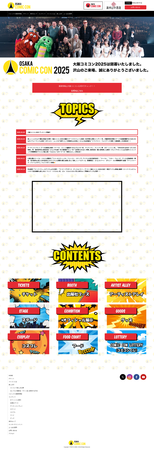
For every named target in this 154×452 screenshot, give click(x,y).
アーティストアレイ (16, 406)
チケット (26, 13)
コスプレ (13, 412)
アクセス (11, 433)
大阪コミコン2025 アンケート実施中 (39, 132)
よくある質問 (68, 13)
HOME (11, 375)
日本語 (128, 3)
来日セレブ (33, 13)
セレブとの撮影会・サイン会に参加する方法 (24, 391)
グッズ (12, 418)
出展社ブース (14, 403)
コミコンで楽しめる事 (17, 388)
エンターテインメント (15, 424)
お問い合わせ (135, 7)
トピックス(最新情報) (15, 13)
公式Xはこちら (77, 91)
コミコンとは (51, 13)
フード (12, 415)
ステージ (13, 409)
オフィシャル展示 (15, 400)
